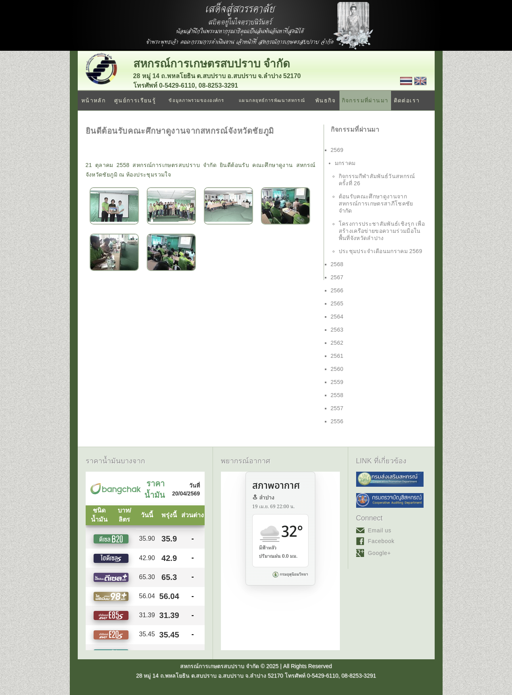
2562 (337, 343)
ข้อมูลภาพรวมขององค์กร (196, 100)
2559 (337, 382)
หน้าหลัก (93, 100)
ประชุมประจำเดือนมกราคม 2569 (380, 251)
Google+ (379, 553)
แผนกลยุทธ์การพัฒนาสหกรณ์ (272, 100)
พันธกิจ (325, 100)
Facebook (381, 541)
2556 (337, 421)
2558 (337, 395)
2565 (337, 303)
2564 (337, 316)
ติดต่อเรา (407, 100)
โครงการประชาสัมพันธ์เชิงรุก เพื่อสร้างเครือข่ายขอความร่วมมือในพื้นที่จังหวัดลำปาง (382, 231)
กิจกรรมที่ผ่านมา (365, 100)
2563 (337, 329)
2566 (337, 290)
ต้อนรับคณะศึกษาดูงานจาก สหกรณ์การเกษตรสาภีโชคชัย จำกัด (376, 203)
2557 (337, 408)
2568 (337, 264)
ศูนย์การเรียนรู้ (135, 100)
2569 (337, 150)
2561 (337, 356)
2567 (337, 277)
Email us (379, 530)
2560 (337, 369)
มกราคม (345, 163)
